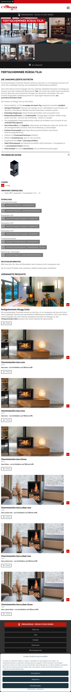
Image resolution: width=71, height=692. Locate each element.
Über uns (35, 629)
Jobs (35, 635)
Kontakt (35, 640)
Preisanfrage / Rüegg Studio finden (35, 15)
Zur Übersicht (35, 65)
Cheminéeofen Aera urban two (16, 556)
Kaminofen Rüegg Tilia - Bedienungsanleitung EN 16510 (23, 255)
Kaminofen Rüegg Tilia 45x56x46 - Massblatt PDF (22, 218)
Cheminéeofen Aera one (13, 362)
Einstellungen (35, 686)
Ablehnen (35, 679)
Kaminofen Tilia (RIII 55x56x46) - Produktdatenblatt (22, 242)
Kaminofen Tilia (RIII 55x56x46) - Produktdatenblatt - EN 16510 (25, 247)
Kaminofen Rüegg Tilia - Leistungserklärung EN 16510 (23, 211)
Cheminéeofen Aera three (14, 459)
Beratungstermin (35, 650)
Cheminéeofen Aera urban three (17, 604)
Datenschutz (31, 689)
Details (6, 323)
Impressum (40, 689)
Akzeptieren (35, 673)
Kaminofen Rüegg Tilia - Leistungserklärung (20, 205)
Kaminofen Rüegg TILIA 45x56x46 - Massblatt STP (22, 234)
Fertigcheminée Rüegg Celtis (15, 309)
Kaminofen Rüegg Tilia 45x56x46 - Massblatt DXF (22, 226)
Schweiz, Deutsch (6, 1)
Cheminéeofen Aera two (13, 411)
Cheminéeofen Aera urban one (16, 507)
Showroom (35, 645)
